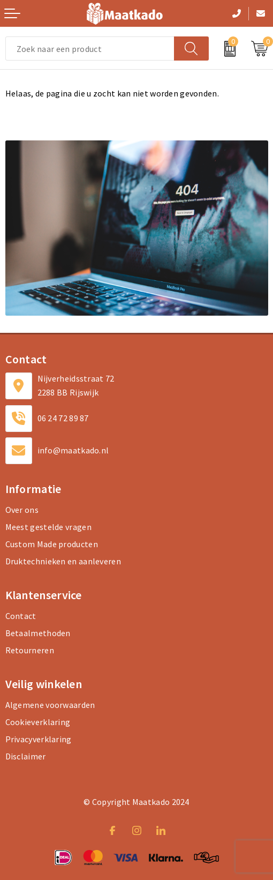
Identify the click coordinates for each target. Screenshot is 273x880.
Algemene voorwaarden (50, 704)
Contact (20, 615)
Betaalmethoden (38, 633)
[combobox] (90, 48)
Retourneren (29, 650)
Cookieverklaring (38, 722)
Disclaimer (25, 756)
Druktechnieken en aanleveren (63, 561)
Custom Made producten (51, 544)
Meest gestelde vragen (48, 526)
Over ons (22, 509)
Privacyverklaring (38, 739)
